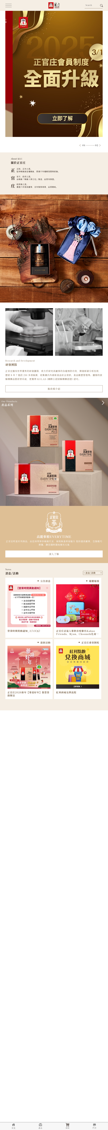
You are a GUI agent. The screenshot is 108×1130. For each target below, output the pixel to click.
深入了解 (54, 554)
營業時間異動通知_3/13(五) (23, 630)
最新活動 (44, 642)
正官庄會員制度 (89, 642)
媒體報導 (92, 581)
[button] (80, 145)
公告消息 (44, 581)
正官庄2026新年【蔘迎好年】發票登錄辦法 (28, 694)
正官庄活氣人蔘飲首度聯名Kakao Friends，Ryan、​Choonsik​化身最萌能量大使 (77, 632)
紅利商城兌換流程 (66, 692)
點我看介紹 (54, 389)
